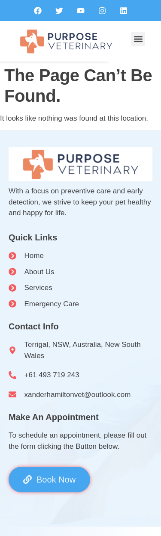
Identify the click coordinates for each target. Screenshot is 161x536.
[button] (138, 39)
